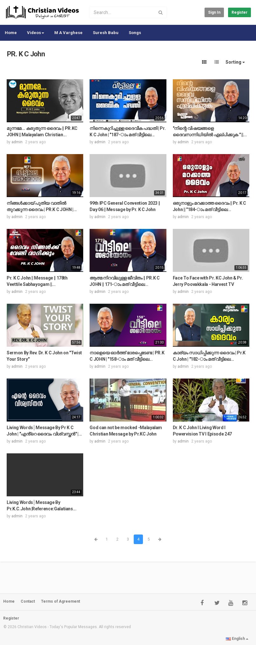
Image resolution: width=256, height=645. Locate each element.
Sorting (235, 62)
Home (11, 32)
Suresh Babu (105, 32)
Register (239, 12)
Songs (135, 32)
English (237, 638)
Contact (28, 601)
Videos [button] (35, 32)
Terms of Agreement (60, 601)
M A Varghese (68, 32)
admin (17, 142)
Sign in (214, 12)
